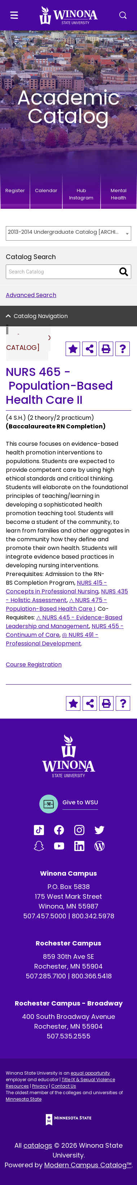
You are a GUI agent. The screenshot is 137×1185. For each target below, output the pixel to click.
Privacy (40, 1086)
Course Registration (34, 664)
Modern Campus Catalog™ (88, 1164)
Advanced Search (31, 295)
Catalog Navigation (41, 316)
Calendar (46, 190)
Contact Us (63, 1086)
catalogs (37, 1145)
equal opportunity (90, 1073)
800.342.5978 (93, 916)
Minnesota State (23, 1099)
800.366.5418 (91, 976)
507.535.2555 (68, 1036)
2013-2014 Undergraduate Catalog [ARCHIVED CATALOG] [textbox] (65, 232)
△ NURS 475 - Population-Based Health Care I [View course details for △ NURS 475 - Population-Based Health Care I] (56, 604)
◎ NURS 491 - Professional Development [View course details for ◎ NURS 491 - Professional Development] (52, 639)
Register (15, 190)
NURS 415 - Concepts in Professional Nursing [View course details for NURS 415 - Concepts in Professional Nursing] (56, 587)
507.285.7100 (46, 976)
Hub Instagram (81, 194)
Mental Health (119, 194)
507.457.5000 (44, 916)
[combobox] (68, 233)
